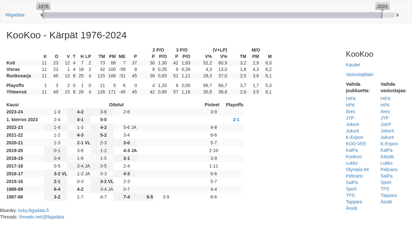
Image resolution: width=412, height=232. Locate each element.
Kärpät (387, 156)
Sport (351, 188)
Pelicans (354, 176)
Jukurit (352, 130)
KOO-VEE (356, 143)
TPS (350, 195)
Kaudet (353, 64)
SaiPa (352, 182)
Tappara (354, 201)
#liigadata (14, 14)
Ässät (351, 208)
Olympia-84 (357, 169)
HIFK (351, 98)
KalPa (352, 150)
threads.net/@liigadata (41, 216)
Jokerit (352, 124)
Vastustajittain (359, 74)
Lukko (352, 163)
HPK (350, 105)
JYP (350, 118)
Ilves (350, 111)
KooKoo (354, 156)
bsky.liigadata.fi (33, 210)
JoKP (385, 124)
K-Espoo (354, 137)
